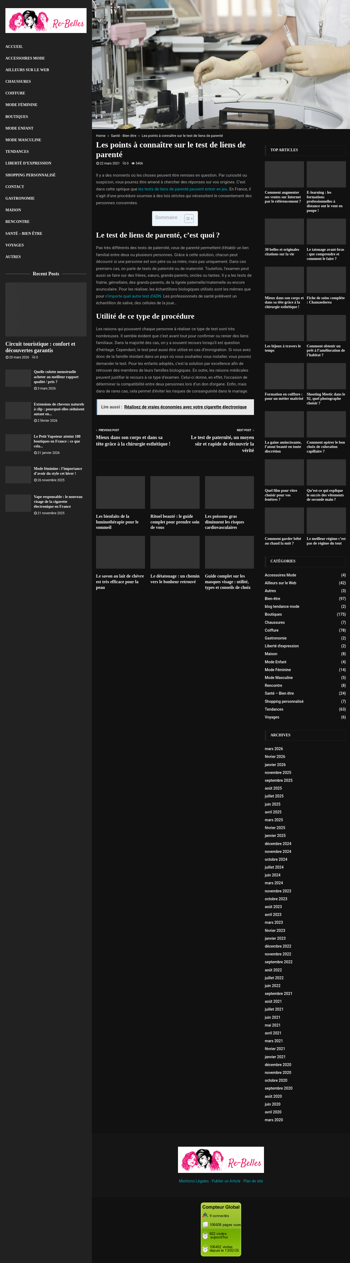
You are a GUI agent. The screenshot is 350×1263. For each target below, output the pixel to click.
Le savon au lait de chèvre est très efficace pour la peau (120, 582)
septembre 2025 (278, 780)
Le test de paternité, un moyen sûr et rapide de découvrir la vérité (222, 444)
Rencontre (17, 222)
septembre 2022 (278, 962)
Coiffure (15, 93)
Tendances (17, 152)
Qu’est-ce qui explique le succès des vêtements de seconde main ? (325, 495)
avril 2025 (273, 812)
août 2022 (273, 970)
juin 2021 (272, 1017)
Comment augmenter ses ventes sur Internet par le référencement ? (283, 197)
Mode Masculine (23, 140)
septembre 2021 (278, 993)
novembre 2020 (278, 1072)
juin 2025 (272, 804)
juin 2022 (272, 986)
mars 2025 (274, 820)
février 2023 (275, 930)
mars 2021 (274, 1041)
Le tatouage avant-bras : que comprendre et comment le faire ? (325, 254)
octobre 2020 (276, 1080)
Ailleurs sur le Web (27, 70)
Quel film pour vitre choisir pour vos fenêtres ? (281, 495)
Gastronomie (20, 198)
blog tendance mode (282, 606)
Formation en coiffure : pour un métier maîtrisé (284, 396)
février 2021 (275, 1049)
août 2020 (273, 1096)
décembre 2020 (278, 1065)
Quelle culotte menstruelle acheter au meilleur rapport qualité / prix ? (56, 377)
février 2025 (275, 828)
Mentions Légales (194, 1181)
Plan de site (253, 1181)
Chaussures (18, 82)
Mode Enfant (19, 128)
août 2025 (273, 788)
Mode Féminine (21, 105)
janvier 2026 (275, 765)
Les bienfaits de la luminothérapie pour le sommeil (117, 522)
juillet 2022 (274, 978)
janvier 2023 (275, 938)
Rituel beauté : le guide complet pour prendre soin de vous (174, 522)
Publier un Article (226, 1181)
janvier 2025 (275, 835)
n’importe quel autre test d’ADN (133, 296)
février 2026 (275, 756)
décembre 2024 (278, 844)
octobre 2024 (276, 859)
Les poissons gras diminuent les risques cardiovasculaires (224, 522)
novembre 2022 (278, 954)
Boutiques (16, 117)
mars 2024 (274, 883)
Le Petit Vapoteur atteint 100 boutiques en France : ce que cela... (57, 441)
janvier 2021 (275, 1057)
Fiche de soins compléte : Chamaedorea (326, 300)
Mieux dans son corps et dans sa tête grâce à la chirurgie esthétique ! (284, 302)
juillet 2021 (274, 1009)
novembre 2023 (278, 891)
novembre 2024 (278, 851)
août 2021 (273, 1001)
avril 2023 (273, 914)
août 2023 (273, 907)
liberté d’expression (28, 163)
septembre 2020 (278, 1088)
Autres (13, 257)
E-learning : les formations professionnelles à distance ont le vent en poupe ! (324, 201)
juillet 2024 (274, 867)
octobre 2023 (276, 899)
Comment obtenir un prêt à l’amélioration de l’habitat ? (326, 350)
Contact (14, 187)
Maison (13, 210)
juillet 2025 (274, 796)
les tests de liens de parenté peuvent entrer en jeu (182, 189)
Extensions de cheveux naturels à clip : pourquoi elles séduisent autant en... (59, 409)
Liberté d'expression (282, 646)
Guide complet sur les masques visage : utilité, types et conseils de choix (228, 582)
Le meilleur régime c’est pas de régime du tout (326, 541)
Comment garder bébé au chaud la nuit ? (283, 541)
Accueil (14, 47)
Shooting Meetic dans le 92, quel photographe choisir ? (326, 398)
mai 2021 (273, 1025)
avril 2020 (273, 1112)
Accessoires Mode (25, 58)
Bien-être (272, 598)
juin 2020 (272, 1104)
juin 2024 (272, 875)
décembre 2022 (278, 946)
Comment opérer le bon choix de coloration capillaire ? (326, 447)
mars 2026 (274, 749)
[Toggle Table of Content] (186, 218)
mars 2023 (274, 922)
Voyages (14, 245)
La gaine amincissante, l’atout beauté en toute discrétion (283, 447)
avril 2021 (273, 1033)
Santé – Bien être (23, 234)
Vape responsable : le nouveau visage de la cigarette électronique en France (58, 502)
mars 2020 (274, 1120)
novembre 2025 (278, 772)
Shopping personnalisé (30, 175)
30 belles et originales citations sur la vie (282, 252)
